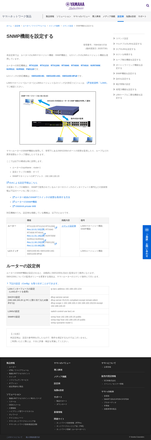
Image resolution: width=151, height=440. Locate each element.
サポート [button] (58, 397)
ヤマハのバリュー (81, 16)
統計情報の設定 (121, 84)
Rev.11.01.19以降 (35, 235)
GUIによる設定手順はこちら (23, 182)
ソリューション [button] (13, 394)
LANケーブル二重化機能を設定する (128, 96)
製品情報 (50, 16)
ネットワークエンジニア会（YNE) (70, 426)
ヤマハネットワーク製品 (16, 16)
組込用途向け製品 (16, 386)
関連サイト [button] (59, 419)
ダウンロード (61, 404)
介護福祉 (12, 408)
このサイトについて (14, 437)
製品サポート (61, 401)
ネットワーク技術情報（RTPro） (69, 423)
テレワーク (13, 415)
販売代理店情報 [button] (108, 376)
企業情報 (107, 367)
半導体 (106, 406)
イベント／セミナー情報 (113, 384)
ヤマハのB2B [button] (107, 391)
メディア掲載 (109, 16)
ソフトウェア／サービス (18, 380)
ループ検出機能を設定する (127, 60)
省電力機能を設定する (125, 89)
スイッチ (12, 377)
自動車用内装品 (110, 409)
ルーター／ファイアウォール (34, 26)
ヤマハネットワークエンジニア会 (22, 421)
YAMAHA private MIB (25, 206)
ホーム (9, 26)
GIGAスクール (14, 405)
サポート (142, 16)
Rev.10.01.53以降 (35, 229)
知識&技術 (131, 16)
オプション (13, 383)
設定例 (121, 16)
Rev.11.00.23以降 (35, 242)
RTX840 (65, 65)
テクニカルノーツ (16, 418)
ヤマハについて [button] (108, 363)
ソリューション (63, 16)
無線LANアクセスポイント (19, 373)
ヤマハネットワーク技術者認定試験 (23, 424)
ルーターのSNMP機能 (26, 201)
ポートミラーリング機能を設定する (128, 66)
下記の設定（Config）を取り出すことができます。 (34, 283)
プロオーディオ (110, 402)
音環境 (106, 396)
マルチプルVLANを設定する (127, 44)
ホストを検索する (122, 54)
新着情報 (58, 412)
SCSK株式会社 (110, 381)
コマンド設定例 (68, 226)
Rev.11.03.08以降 (35, 245)
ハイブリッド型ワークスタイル (21, 411)
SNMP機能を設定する (124, 73)
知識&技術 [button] (59, 390)
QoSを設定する (121, 79)
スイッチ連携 (54, 26)
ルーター (12, 367)
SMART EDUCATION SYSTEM (116, 399)
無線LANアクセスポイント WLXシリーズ (25, 398)
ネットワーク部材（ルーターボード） (71, 429)
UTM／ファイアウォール (19, 370)
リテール (12, 402)
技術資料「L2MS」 (99, 83)
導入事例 (96, 16)
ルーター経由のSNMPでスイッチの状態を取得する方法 (42, 197)
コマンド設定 (68, 26)
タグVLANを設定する (124, 49)
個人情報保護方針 (33, 437)
